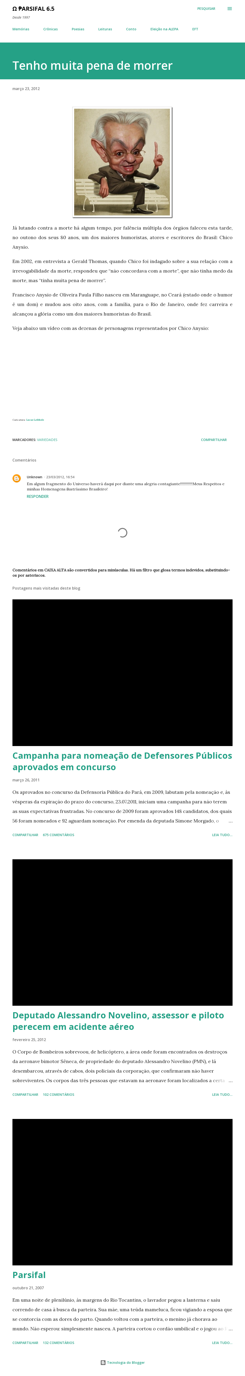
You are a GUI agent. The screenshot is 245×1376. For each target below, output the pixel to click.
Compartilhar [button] (214, 439)
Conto (131, 29)
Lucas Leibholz (35, 419)
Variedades (47, 439)
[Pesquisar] (206, 8)
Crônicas (50, 29)
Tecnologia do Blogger (122, 1362)
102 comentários (58, 1094)
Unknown (34, 477)
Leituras (105, 29)
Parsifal (29, 1275)
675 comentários (58, 835)
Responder (38, 496)
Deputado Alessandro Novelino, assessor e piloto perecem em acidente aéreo (118, 1020)
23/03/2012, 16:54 (60, 477)
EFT (195, 29)
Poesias (78, 29)
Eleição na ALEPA (164, 29)
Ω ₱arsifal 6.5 (33, 8)
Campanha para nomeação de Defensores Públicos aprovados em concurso (122, 761)
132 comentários (58, 1342)
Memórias (20, 29)
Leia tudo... (222, 835)
